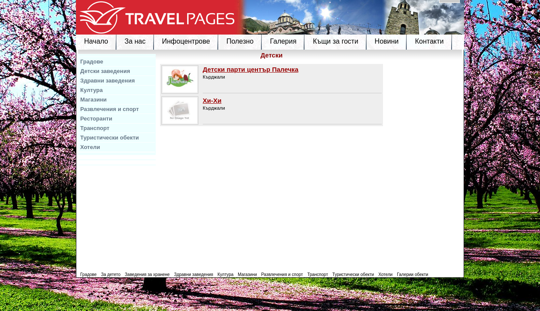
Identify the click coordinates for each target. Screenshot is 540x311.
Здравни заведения (107, 80)
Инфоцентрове (186, 41)
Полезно (240, 41)
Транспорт (95, 128)
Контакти (429, 41)
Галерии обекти (412, 274)
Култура (91, 90)
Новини (387, 41)
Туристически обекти (109, 137)
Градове (91, 61)
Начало (96, 41)
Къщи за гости (335, 41)
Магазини (93, 99)
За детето (110, 274)
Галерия (283, 41)
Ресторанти (96, 118)
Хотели (90, 147)
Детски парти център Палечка (250, 69)
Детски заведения (105, 71)
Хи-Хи (212, 100)
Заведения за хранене (147, 274)
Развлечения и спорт (109, 109)
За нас (135, 41)
